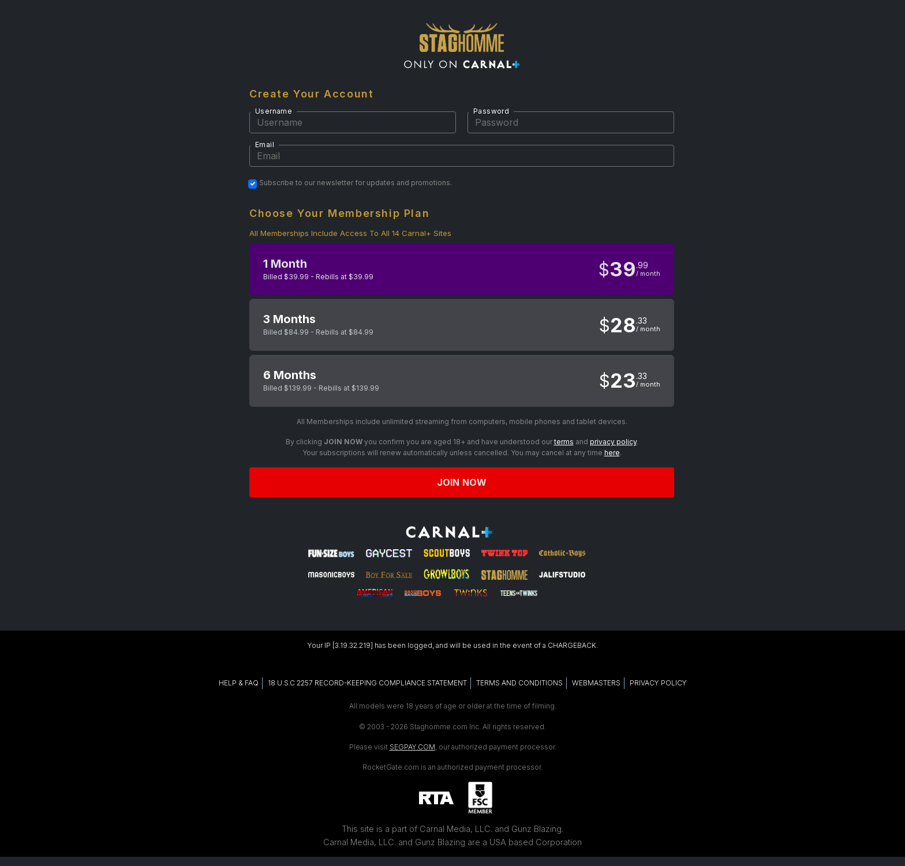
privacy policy (613, 441)
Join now (462, 482)
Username (273, 111)
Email (264, 144)
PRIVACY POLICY (658, 682)
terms (564, 441)
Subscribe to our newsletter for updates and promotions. (355, 182)
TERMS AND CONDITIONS (519, 682)
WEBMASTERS (596, 682)
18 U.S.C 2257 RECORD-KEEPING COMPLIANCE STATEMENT (367, 682)
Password (491, 111)
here (612, 452)
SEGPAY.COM (412, 747)
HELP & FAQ (239, 682)
